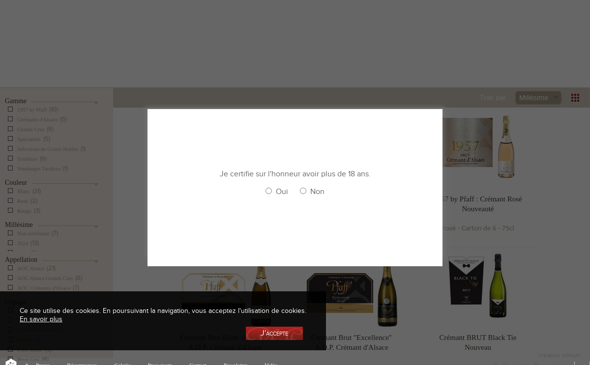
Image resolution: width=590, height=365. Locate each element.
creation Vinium (559, 355)
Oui (282, 191)
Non (317, 191)
